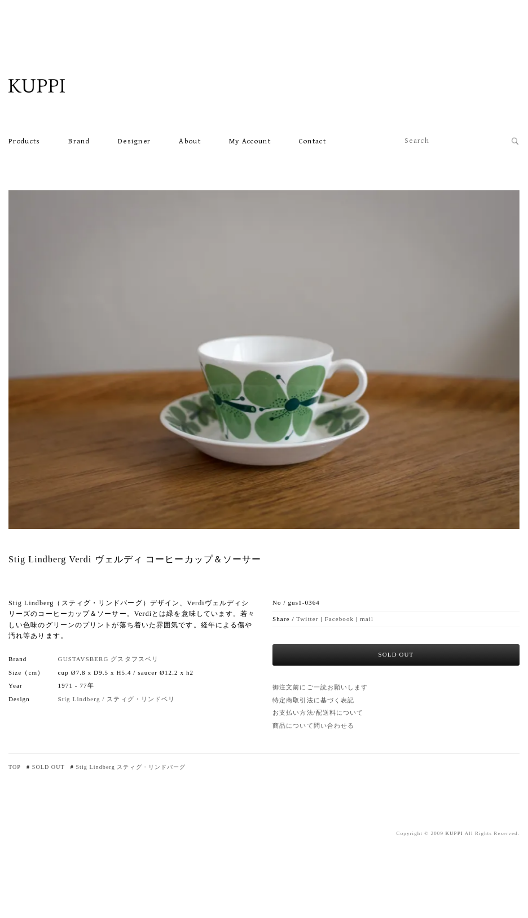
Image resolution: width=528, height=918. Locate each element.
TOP (14, 767)
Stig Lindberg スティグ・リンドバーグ (131, 767)
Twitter (307, 618)
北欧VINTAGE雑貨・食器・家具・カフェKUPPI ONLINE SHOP (64, 85)
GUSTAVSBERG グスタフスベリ (108, 658)
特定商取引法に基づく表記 (313, 700)
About (190, 141)
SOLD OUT (48, 767)
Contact (312, 141)
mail (366, 618)
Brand (79, 141)
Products (24, 141)
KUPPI (454, 833)
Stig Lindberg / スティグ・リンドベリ (116, 699)
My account (250, 141)
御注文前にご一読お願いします (320, 687)
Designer (134, 141)
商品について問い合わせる (313, 725)
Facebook (339, 618)
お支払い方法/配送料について (317, 712)
